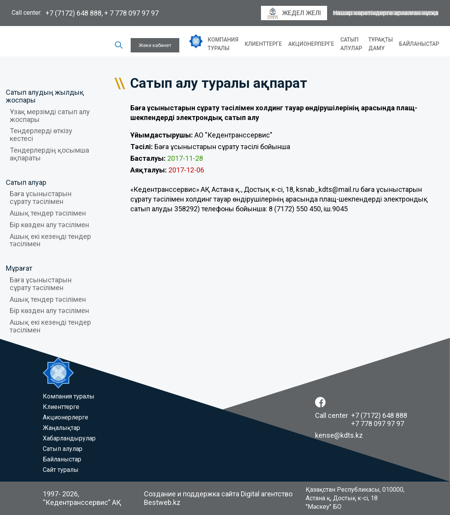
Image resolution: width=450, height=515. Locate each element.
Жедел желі (294, 13)
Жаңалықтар (61, 427)
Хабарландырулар (69, 438)
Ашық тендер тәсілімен (48, 213)
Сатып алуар (26, 182)
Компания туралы (223, 44)
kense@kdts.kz (339, 435)
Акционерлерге (311, 44)
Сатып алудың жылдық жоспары (45, 96)
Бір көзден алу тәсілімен (49, 225)
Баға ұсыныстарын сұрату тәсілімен (41, 197)
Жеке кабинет (155, 45)
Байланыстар (419, 44)
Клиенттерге (263, 44)
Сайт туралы (61, 469)
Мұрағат (19, 268)
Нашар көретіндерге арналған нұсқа (385, 13)
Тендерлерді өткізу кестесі (41, 135)
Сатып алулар (351, 44)
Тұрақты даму (380, 44)
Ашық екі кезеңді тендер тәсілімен (50, 240)
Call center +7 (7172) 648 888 (361, 415)
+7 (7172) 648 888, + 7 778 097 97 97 (102, 13)
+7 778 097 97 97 (377, 423)
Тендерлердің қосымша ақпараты (49, 154)
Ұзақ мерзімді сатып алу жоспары (50, 116)
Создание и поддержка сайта (191, 494)
